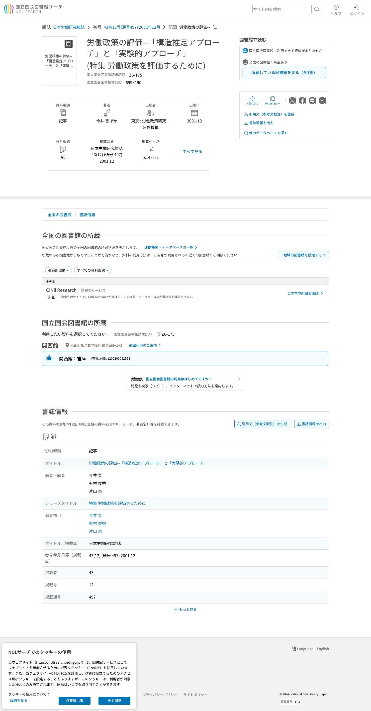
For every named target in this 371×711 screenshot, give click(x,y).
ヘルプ (336, 9)
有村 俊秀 (97, 523)
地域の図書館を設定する (305, 255)
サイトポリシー (195, 694)
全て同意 (114, 700)
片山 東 (95, 531)
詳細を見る (18, 700)
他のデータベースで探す (265, 132)
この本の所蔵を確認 (306, 293)
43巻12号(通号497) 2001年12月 (132, 27)
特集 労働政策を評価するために (117, 503)
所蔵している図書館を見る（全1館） (284, 72)
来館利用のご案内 (146, 345)
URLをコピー (272, 100)
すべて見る (192, 151)
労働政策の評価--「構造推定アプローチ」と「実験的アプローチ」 (148, 463)
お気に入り (252, 100)
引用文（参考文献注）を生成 (269, 114)
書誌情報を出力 (259, 122)
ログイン (357, 9)
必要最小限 (74, 700)
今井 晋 (95, 515)
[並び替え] (58, 270)
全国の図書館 (60, 214)
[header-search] (287, 9)
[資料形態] (92, 270)
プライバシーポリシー (159, 694)
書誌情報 (87, 214)
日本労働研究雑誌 (69, 27)
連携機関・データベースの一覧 (171, 247)
